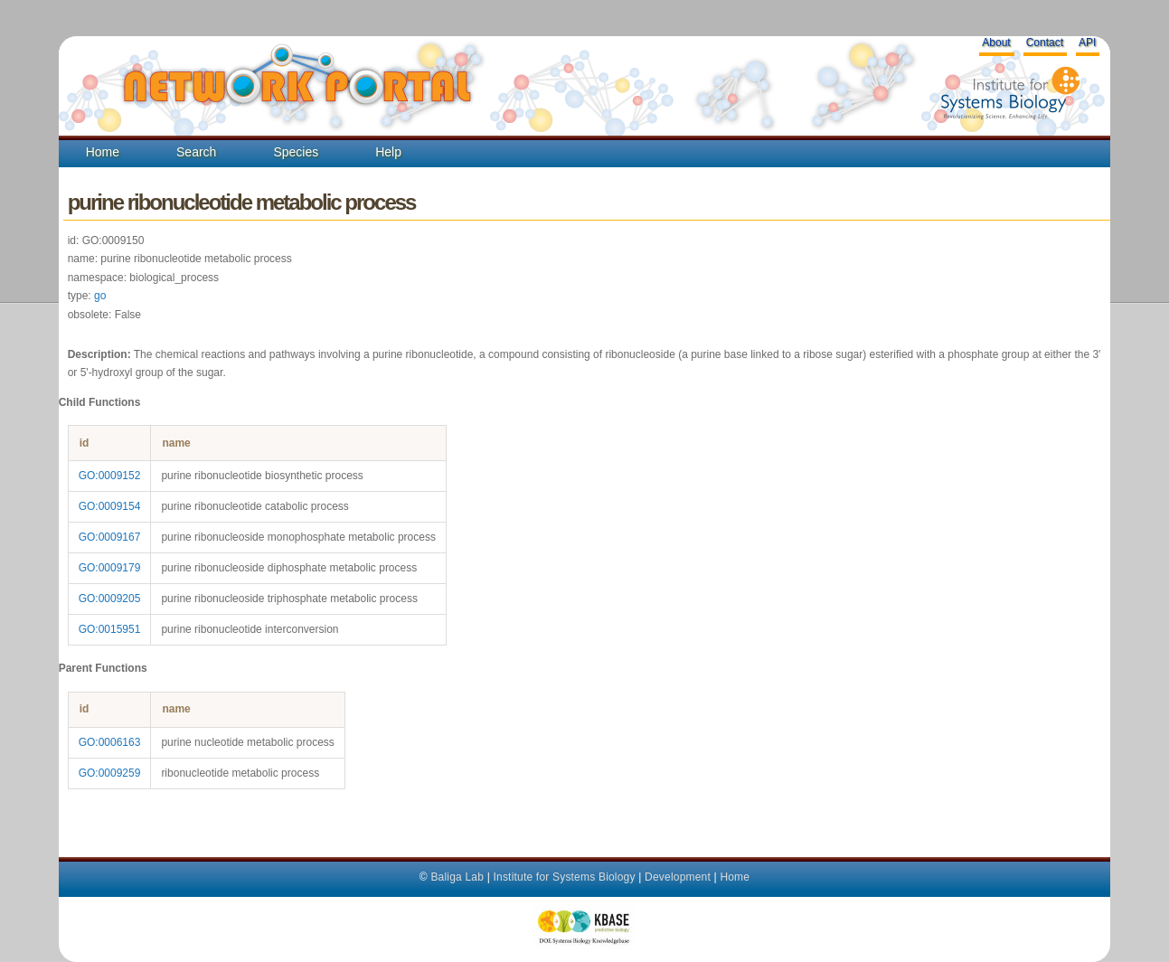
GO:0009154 (110, 506)
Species (295, 152)
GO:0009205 (110, 598)
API (1087, 42)
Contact (1044, 42)
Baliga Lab (457, 877)
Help (388, 152)
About (996, 42)
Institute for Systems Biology (564, 877)
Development (678, 877)
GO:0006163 (110, 742)
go (100, 295)
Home (102, 152)
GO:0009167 (110, 537)
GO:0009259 (110, 773)
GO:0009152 (110, 475)
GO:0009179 (110, 567)
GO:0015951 (110, 629)
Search (196, 152)
